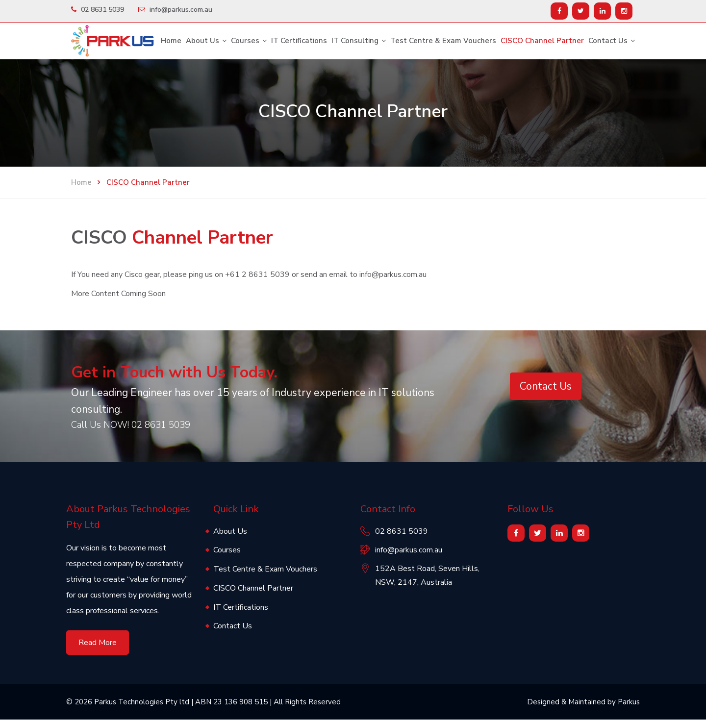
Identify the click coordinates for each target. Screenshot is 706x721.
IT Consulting (354, 41)
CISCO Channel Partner (542, 41)
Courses (245, 41)
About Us (202, 41)
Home (171, 41)
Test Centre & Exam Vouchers (443, 41)
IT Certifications (299, 41)
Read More (97, 643)
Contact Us (608, 41)
